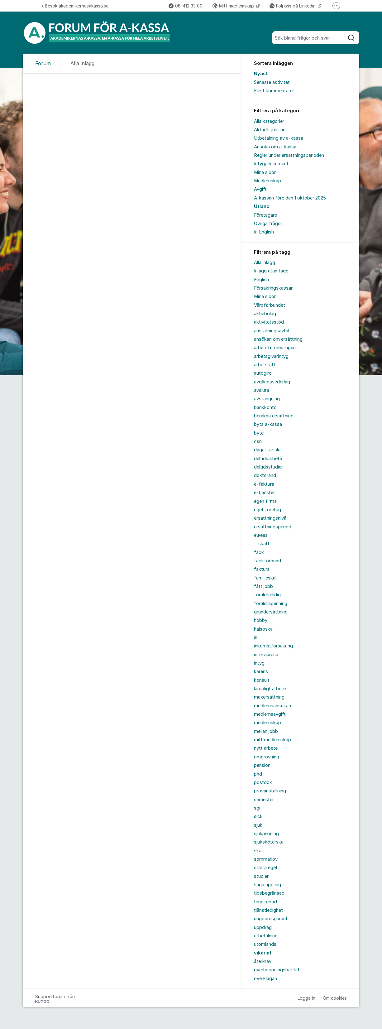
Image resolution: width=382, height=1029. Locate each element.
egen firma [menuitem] (265, 501)
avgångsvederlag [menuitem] (272, 382)
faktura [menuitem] (262, 569)
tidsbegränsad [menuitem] (269, 893)
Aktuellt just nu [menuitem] (269, 129)
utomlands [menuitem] (265, 944)
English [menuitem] (261, 279)
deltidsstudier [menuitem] (268, 467)
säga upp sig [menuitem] (267, 884)
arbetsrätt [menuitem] (264, 365)
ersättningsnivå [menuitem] (270, 518)
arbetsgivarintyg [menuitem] (271, 356)
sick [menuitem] (258, 816)
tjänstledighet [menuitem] (268, 910)
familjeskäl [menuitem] (265, 578)
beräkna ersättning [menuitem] (274, 416)
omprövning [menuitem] (266, 757)
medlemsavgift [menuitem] (270, 714)
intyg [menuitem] (259, 663)
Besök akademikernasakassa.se (75, 5)
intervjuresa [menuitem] (266, 654)
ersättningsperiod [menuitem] (272, 527)
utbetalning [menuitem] (266, 936)
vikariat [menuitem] (263, 953)
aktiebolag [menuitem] (265, 313)
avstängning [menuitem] (267, 399)
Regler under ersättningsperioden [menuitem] (289, 155)
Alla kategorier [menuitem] (269, 121)
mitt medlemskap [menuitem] (272, 740)
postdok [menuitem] (263, 782)
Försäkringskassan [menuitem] (274, 288)
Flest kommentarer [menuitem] (274, 91)
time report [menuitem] (266, 902)
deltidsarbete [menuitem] (268, 458)
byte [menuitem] (259, 433)
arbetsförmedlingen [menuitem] (275, 347)
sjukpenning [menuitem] (266, 833)
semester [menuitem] (264, 799)
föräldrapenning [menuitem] (270, 603)
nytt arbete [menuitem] (266, 748)
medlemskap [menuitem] (267, 722)
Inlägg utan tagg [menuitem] (271, 271)
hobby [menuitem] (260, 620)
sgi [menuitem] (257, 808)
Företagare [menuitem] (265, 215)
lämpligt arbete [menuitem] (270, 688)
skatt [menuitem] (259, 850)
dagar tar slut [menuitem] (268, 450)
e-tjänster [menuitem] (264, 492)
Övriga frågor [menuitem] (268, 223)
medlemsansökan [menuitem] (272, 706)
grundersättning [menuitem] (271, 612)
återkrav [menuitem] (262, 961)
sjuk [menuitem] (258, 825)
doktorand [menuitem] (265, 475)
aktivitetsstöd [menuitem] (269, 322)
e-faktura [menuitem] (264, 484)
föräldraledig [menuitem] (267, 595)
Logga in (306, 998)
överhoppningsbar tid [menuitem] (276, 970)
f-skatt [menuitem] (262, 543)
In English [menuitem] (264, 232)
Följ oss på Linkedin (293, 5)
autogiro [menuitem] (263, 373)
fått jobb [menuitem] (263, 586)
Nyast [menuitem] (261, 73)
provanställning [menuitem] (270, 791)
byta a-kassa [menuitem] (268, 424)
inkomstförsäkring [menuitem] (273, 646)
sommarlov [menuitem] (266, 859)
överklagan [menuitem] (265, 978)
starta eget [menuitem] (266, 867)
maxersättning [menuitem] (269, 697)
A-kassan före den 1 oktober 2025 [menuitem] (290, 198)
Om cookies (335, 998)
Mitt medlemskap (233, 5)
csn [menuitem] (258, 441)
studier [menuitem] (261, 876)
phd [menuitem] (258, 774)
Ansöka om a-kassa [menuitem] (275, 147)
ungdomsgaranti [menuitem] (271, 918)
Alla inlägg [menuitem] (264, 262)
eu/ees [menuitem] (261, 535)
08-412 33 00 (186, 5)
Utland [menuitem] (262, 206)
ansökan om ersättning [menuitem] (278, 339)
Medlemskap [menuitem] (267, 181)
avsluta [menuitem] (261, 390)
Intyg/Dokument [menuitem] (271, 163)
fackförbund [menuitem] (267, 561)
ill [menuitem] (255, 637)
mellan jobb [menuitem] (266, 731)
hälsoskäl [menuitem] (264, 629)
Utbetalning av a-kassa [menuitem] (278, 138)
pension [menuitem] (262, 765)
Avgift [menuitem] (260, 189)
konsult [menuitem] (262, 680)
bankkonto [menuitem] (265, 407)
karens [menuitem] (261, 671)
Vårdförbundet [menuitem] (269, 305)
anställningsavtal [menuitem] (271, 331)
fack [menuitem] (259, 552)
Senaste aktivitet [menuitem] (272, 82)
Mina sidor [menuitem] (265, 172)
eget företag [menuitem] (267, 509)
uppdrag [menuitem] (263, 927)
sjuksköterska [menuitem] (269, 842)
